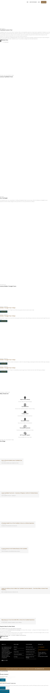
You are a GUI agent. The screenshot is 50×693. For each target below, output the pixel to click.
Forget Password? (3, 682)
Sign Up (2, 688)
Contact (15, 649)
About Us (15, 646)
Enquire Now (5, 40)
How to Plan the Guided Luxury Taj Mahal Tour (11, 460)
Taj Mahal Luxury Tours (30, 651)
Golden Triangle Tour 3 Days (7, 307)
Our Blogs (15, 656)
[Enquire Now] (1, 41)
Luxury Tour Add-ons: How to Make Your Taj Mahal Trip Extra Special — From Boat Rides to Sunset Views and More (24, 589)
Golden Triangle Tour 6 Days (7, 367)
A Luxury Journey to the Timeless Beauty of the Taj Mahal (14, 548)
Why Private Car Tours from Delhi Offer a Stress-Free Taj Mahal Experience (17, 619)
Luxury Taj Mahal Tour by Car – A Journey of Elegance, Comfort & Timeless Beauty (19, 493)
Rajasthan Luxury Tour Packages (30, 657)
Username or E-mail (3, 676)
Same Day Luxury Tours (30, 649)
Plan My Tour (44, 2)
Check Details (3, 311)
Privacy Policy (16, 651)
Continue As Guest (4, 691)
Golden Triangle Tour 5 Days (7, 359)
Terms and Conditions (18, 654)
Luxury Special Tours (30, 654)
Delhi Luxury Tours (29, 646)
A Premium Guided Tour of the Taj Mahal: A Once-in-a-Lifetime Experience (17, 523)
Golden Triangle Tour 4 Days (7, 316)
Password (2, 677)
